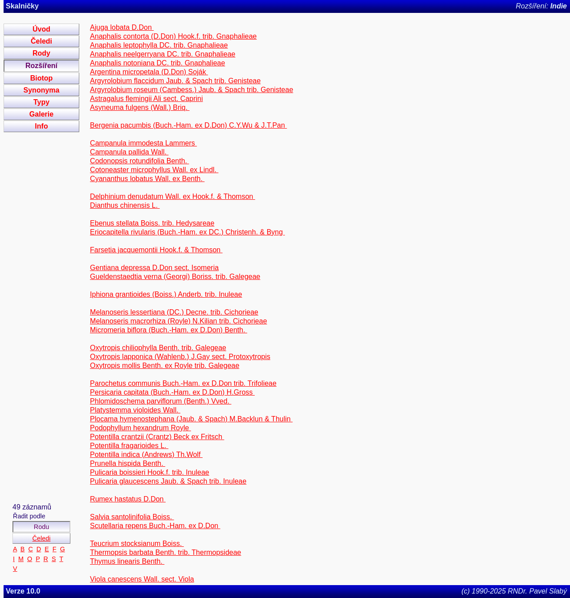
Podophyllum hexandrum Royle (140, 428)
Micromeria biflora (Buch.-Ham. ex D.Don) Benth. (168, 330)
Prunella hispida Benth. (127, 463)
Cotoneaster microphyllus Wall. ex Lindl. (154, 170)
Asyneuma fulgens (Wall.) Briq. (139, 107)
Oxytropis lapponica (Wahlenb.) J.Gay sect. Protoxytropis (180, 356)
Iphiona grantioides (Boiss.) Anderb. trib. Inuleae (166, 294)
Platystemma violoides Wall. (135, 410)
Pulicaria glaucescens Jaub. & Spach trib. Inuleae (168, 481)
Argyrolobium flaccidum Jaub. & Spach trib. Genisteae (175, 81)
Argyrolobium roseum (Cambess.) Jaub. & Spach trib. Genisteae (191, 89)
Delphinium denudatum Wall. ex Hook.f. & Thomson (172, 196)
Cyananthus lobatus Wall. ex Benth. (147, 178)
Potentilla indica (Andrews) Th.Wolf (146, 454)
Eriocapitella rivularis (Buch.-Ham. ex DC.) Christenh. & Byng (187, 232)
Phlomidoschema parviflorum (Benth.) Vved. (160, 401)
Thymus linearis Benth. (127, 561)
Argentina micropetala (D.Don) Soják (149, 72)
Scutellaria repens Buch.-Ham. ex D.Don (155, 525)
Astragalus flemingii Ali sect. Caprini (146, 98)
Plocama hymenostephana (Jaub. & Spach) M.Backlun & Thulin (191, 419)
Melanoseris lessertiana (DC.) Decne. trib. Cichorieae (174, 312)
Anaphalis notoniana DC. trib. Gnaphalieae (157, 63)
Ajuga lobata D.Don (122, 27)
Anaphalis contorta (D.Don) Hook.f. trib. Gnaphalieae (173, 36)
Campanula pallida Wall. (129, 152)
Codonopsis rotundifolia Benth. (139, 161)
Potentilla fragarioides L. (129, 445)
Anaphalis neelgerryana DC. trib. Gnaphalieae (162, 54)
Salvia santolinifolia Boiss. (132, 517)
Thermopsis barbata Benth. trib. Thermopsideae (165, 552)
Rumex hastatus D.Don (128, 499)
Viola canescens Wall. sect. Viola (142, 579)
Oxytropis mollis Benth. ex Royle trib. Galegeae (164, 365)
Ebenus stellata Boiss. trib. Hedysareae (152, 223)
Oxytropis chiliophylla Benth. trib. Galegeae (158, 348)
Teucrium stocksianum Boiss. (137, 543)
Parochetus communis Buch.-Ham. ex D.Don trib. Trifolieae (183, 383)
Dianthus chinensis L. (125, 205)
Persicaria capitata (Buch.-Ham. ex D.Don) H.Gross (172, 392)
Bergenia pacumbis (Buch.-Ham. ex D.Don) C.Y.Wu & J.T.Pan (188, 125)
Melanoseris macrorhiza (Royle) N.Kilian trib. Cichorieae (178, 321)
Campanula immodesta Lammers (143, 143)
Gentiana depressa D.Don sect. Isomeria (154, 267)
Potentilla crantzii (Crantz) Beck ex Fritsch (157, 436)
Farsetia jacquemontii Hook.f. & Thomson (156, 250)
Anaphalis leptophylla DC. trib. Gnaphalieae (159, 45)
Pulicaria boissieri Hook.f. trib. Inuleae (149, 472)
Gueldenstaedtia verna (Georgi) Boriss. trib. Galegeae (175, 276)
